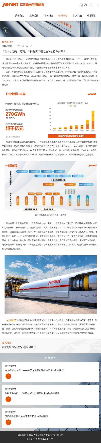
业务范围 (34, 15)
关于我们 (19, 15)
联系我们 (91, 15)
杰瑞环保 (12, 320)
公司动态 (62, 15)
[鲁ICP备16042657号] (44, 439)
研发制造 (48, 15)
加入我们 (77, 15)
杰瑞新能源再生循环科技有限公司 (48, 435)
